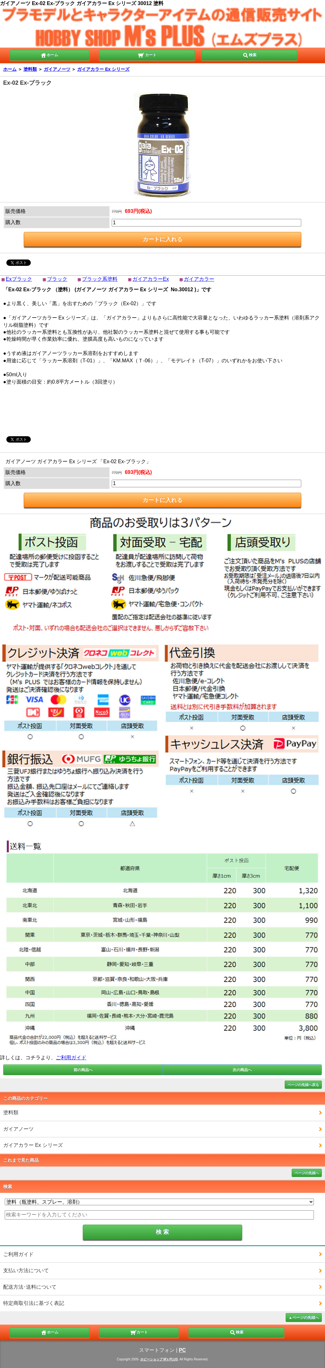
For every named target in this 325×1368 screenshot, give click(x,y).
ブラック (57, 279)
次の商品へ (242, 1070)
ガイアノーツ (57, 69)
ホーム (49, 54)
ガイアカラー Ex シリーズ (103, 69)
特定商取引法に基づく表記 (33, 1303)
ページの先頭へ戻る (303, 1085)
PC (182, 1350)
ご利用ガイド (71, 1057)
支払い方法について (26, 1270)
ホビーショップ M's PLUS (159, 1359)
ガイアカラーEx (150, 279)
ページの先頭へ (307, 1173)
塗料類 (30, 69)
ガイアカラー (199, 279)
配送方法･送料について (29, 1287)
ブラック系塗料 (99, 279)
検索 (249, 54)
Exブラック (19, 279)
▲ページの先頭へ (304, 1317)
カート (147, 54)
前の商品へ (83, 1070)
